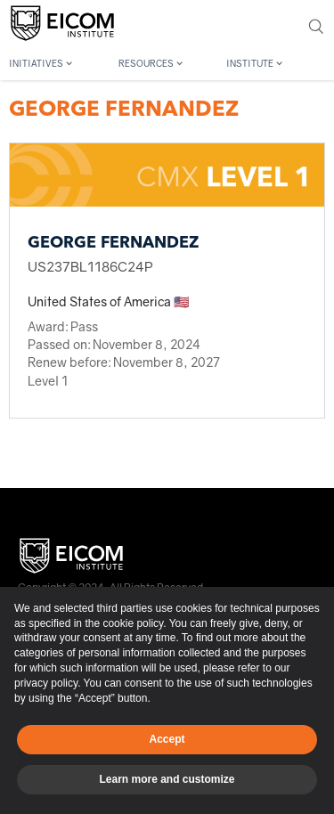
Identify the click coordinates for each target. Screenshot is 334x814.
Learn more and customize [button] (166, 779)
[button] (58, 61)
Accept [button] (166, 739)
